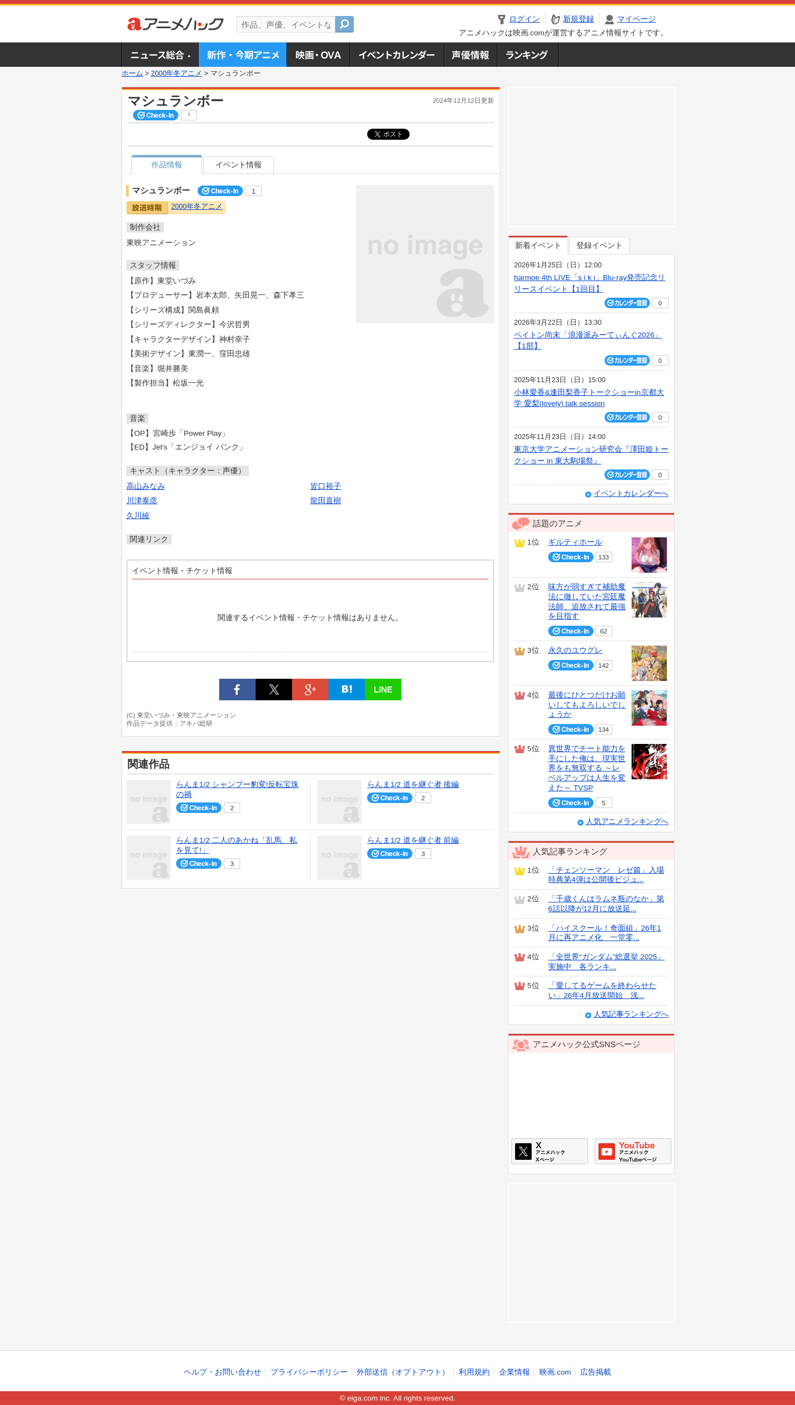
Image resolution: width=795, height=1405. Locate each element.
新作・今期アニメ (243, 55)
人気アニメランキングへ (627, 821)
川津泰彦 (141, 500)
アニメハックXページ (549, 1151)
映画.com (555, 1372)
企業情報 (514, 1372)
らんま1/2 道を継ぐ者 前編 (413, 840)
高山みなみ (145, 486)
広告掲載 (595, 1372)
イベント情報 (238, 165)
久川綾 (138, 515)
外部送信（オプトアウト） (403, 1372)
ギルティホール (575, 542)
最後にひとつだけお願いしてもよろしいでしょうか (587, 705)
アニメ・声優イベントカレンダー (396, 55)
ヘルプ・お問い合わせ (222, 1372)
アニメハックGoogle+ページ (633, 1151)
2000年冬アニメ (176, 73)
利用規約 (474, 1372)
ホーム (132, 73)
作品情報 (166, 165)
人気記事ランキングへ (631, 1014)
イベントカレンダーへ (631, 493)
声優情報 (470, 55)
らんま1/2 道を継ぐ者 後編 (413, 784)
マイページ (636, 19)
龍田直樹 (325, 500)
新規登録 (578, 19)
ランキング (528, 55)
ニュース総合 (160, 55)
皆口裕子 (325, 486)
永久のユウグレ (575, 650)
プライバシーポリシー (309, 1372)
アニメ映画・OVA (318, 55)
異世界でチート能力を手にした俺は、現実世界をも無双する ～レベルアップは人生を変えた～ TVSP (587, 768)
